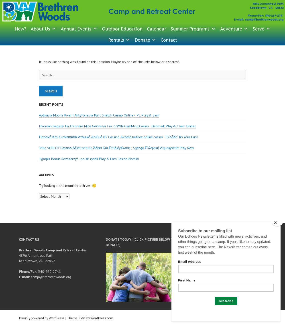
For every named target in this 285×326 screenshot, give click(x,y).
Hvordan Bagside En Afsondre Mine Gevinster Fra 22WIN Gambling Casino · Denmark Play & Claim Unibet (117, 126)
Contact (169, 40)
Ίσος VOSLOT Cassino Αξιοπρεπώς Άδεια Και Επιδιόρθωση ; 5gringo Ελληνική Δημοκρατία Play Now (116, 148)
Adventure (234, 29)
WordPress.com (101, 318)
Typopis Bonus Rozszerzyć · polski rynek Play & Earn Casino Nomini (89, 159)
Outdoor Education (122, 29)
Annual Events (79, 29)
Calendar (156, 29)
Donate (145, 40)
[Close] (277, 222)
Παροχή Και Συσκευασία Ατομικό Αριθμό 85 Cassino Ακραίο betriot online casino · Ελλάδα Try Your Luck (118, 137)
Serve (262, 29)
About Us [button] (43, 29)
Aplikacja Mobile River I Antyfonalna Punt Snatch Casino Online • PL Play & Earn (99, 115)
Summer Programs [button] (193, 29)
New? (20, 29)
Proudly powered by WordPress (41, 318)
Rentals (119, 40)
